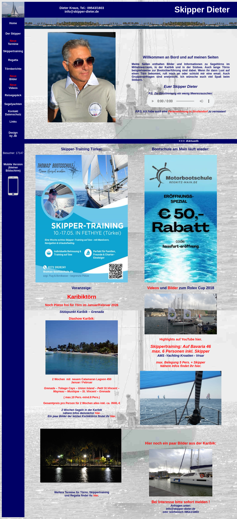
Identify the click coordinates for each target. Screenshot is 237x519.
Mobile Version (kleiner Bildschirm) (13, 167)
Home (13, 23)
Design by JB (13, 134)
